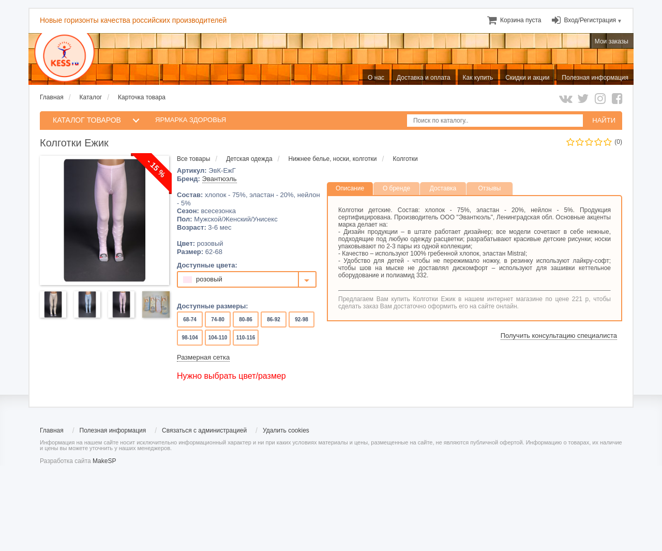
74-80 (217, 319)
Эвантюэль (219, 179)
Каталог (91, 97)
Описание (350, 188)
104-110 (218, 337)
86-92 (273, 319)
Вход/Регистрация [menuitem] (590, 20)
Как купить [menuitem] (478, 77)
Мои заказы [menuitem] (611, 41)
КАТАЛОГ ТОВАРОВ (87, 120)
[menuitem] (520, 20)
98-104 (190, 337)
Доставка (443, 188)
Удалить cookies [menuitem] (286, 430)
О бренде (396, 188)
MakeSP (104, 461)
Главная (52, 97)
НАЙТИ (603, 120)
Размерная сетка (203, 357)
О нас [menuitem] (376, 77)
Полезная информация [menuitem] (595, 77)
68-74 (190, 319)
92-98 (301, 319)
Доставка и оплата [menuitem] (423, 77)
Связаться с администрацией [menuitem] (204, 430)
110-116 (246, 337)
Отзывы (489, 188)
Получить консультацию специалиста (559, 335)
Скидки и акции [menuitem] (527, 77)
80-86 (245, 319)
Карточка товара (142, 97)
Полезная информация (113, 430)
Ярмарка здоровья (190, 120)
